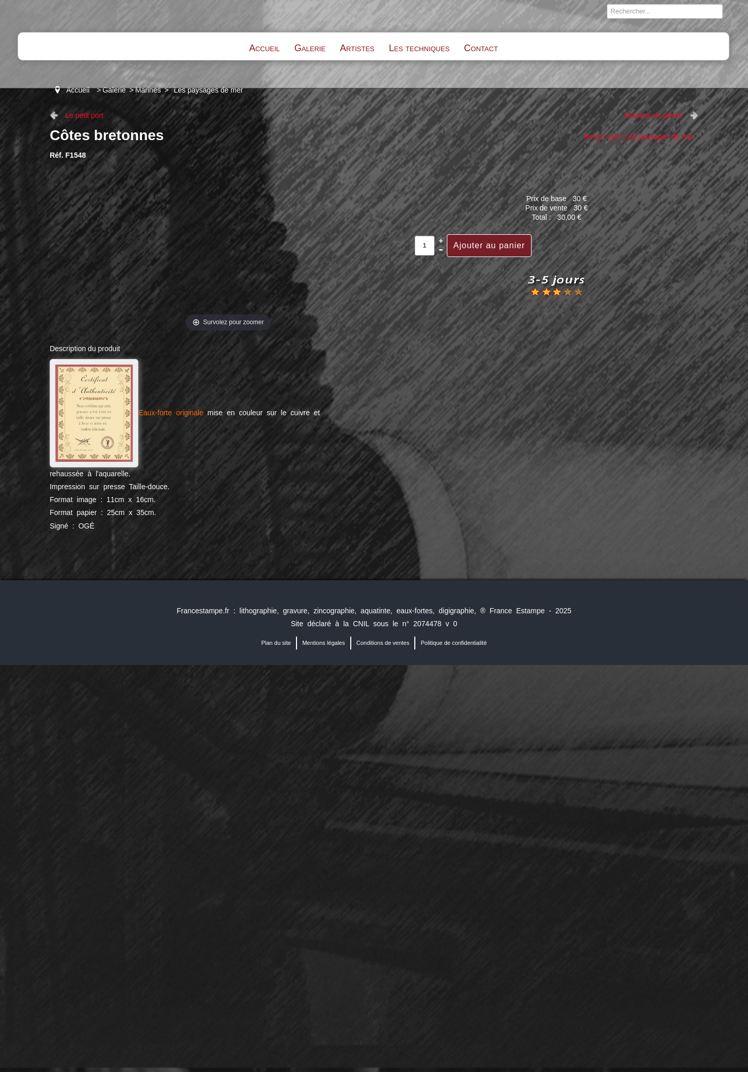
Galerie (309, 48)
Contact (480, 48)
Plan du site (276, 643)
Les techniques (419, 48)
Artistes (357, 48)
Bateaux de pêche (654, 115)
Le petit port (84, 115)
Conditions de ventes (383, 643)
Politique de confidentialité (453, 643)
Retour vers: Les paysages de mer (639, 136)
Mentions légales (323, 643)
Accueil (264, 48)
